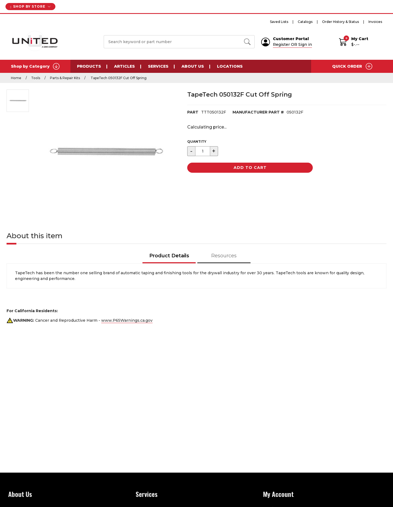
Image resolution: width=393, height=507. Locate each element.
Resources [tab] (224, 256)
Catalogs (305, 22)
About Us (192, 66)
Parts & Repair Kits (65, 78)
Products (89, 66)
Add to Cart (250, 167)
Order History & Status (340, 22)
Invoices (375, 22)
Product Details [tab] (169, 256)
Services (158, 66)
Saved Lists (279, 22)
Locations (230, 66)
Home (16, 78)
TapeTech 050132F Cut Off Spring (118, 78)
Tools (35, 78)
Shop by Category (35, 66)
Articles (124, 66)
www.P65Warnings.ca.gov (127, 320)
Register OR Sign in (292, 44)
